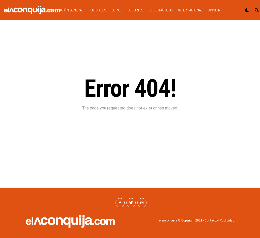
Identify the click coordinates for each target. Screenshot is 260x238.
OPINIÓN (214, 10)
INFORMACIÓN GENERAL (65, 10)
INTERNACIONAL (190, 10)
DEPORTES (135, 10)
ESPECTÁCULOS (161, 10)
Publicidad (227, 220)
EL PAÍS (117, 10)
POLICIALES (97, 10)
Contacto (211, 220)
